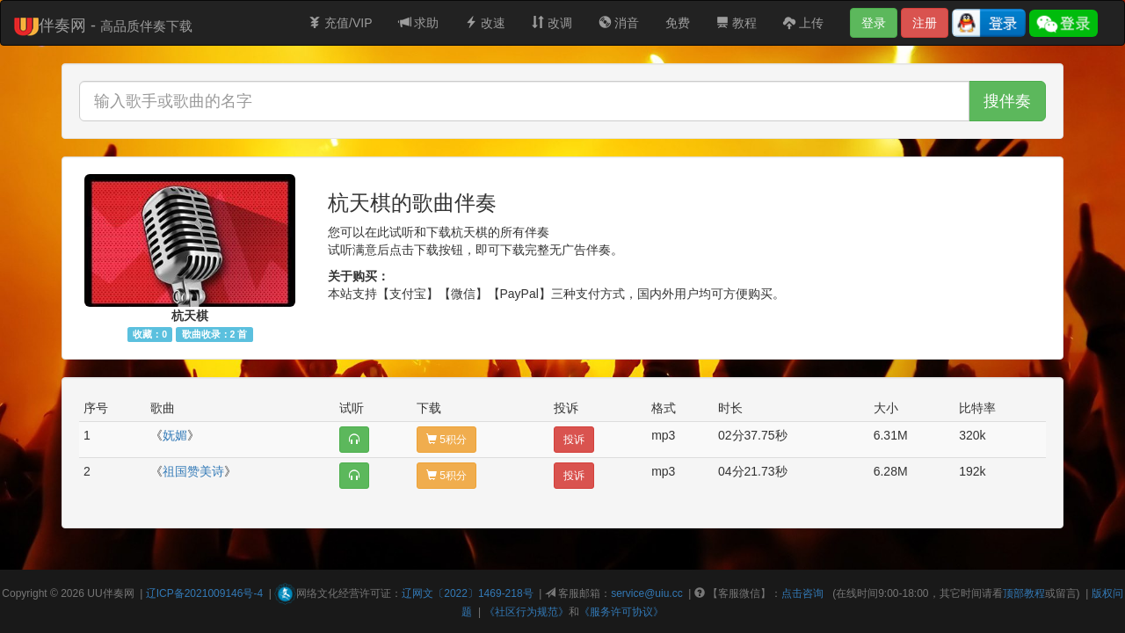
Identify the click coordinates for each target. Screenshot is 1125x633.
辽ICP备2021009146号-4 (204, 593)
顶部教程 (1024, 593)
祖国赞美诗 (193, 471)
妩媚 (175, 435)
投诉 (573, 439)
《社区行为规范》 (526, 612)
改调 (552, 23)
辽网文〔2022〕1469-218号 (467, 593)
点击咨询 (802, 593)
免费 (677, 23)
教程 (736, 23)
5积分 (446, 439)
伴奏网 (118, 593)
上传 (803, 23)
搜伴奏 (1007, 101)
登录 (873, 23)
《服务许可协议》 (621, 612)
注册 (924, 23)
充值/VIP (340, 23)
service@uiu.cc (647, 593)
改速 (485, 23)
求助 (419, 23)
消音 (619, 23)
